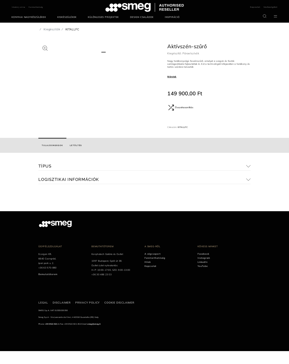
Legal (43, 315)
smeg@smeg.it (93, 337)
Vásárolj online (18, 7)
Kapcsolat (255, 7)
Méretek (171, 76)
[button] (45, 48)
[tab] (52, 158)
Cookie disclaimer (119, 315)
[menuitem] (30, 17)
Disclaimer (62, 315)
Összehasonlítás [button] (180, 107)
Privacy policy (87, 315)
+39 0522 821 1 (52, 337)
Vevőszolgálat (270, 7)
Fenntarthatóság (36, 7)
